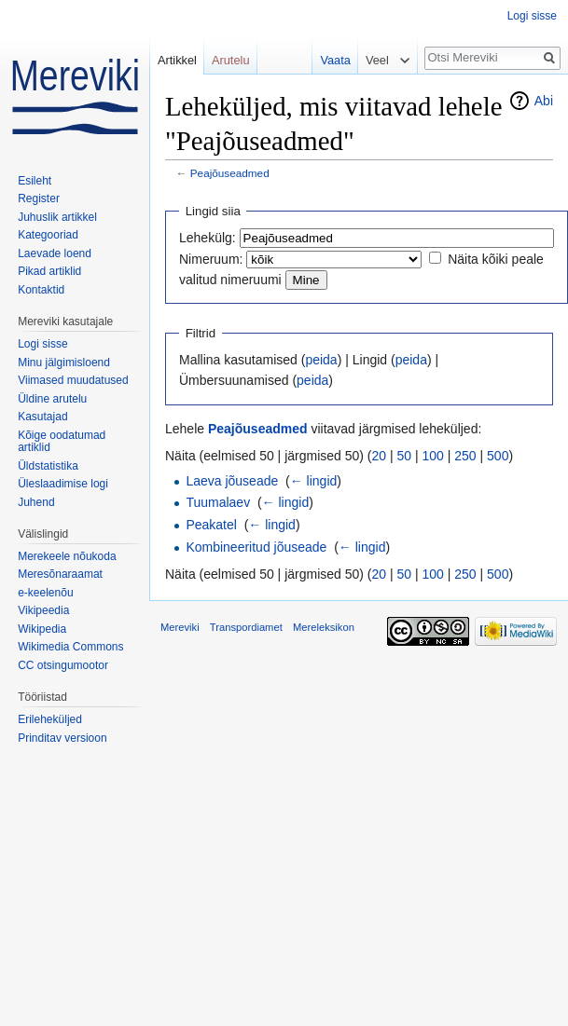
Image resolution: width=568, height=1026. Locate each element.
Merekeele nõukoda (67, 556)
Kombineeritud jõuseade (256, 547)
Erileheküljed (50, 719)
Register (39, 198)
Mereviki (180, 627)
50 (404, 455)
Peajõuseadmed (230, 173)
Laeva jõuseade (232, 480)
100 (433, 455)
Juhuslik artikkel (57, 217)
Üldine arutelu (52, 398)
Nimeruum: (210, 259)
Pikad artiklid (49, 271)
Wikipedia (42, 629)
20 (379, 455)
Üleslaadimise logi (63, 483)
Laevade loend (54, 253)
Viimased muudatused (73, 380)
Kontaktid (41, 289)
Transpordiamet (246, 627)
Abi (543, 100)
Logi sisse (532, 15)
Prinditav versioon (62, 738)
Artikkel (177, 60)
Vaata (330, 60)
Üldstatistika (48, 465)
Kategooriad (48, 234)
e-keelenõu (45, 592)
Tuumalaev (218, 502)
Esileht (34, 180)
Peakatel (211, 524)
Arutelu (231, 60)
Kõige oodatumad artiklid (61, 442)
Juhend (36, 502)
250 (465, 455)
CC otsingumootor (63, 665)
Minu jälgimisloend (64, 362)
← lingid (314, 480)
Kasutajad (42, 416)
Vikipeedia (43, 610)
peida (321, 359)
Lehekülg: (207, 237)
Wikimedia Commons (70, 646)
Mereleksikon (323, 627)
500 (497, 455)
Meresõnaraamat (60, 574)
